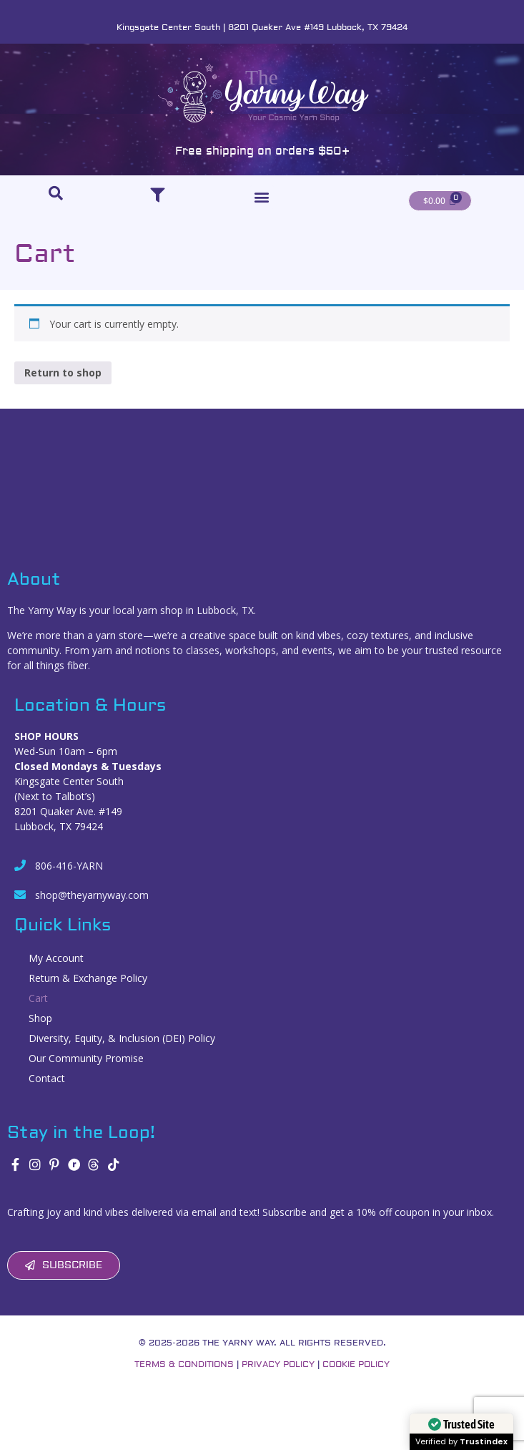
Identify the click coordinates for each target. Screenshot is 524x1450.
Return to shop (63, 372)
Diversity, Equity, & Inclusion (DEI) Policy (123, 1038)
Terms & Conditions (184, 1364)
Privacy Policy (278, 1364)
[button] (262, 197)
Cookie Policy (356, 1364)
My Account (56, 958)
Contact (47, 1078)
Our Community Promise (86, 1058)
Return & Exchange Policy (88, 978)
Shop (40, 1018)
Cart (38, 998)
